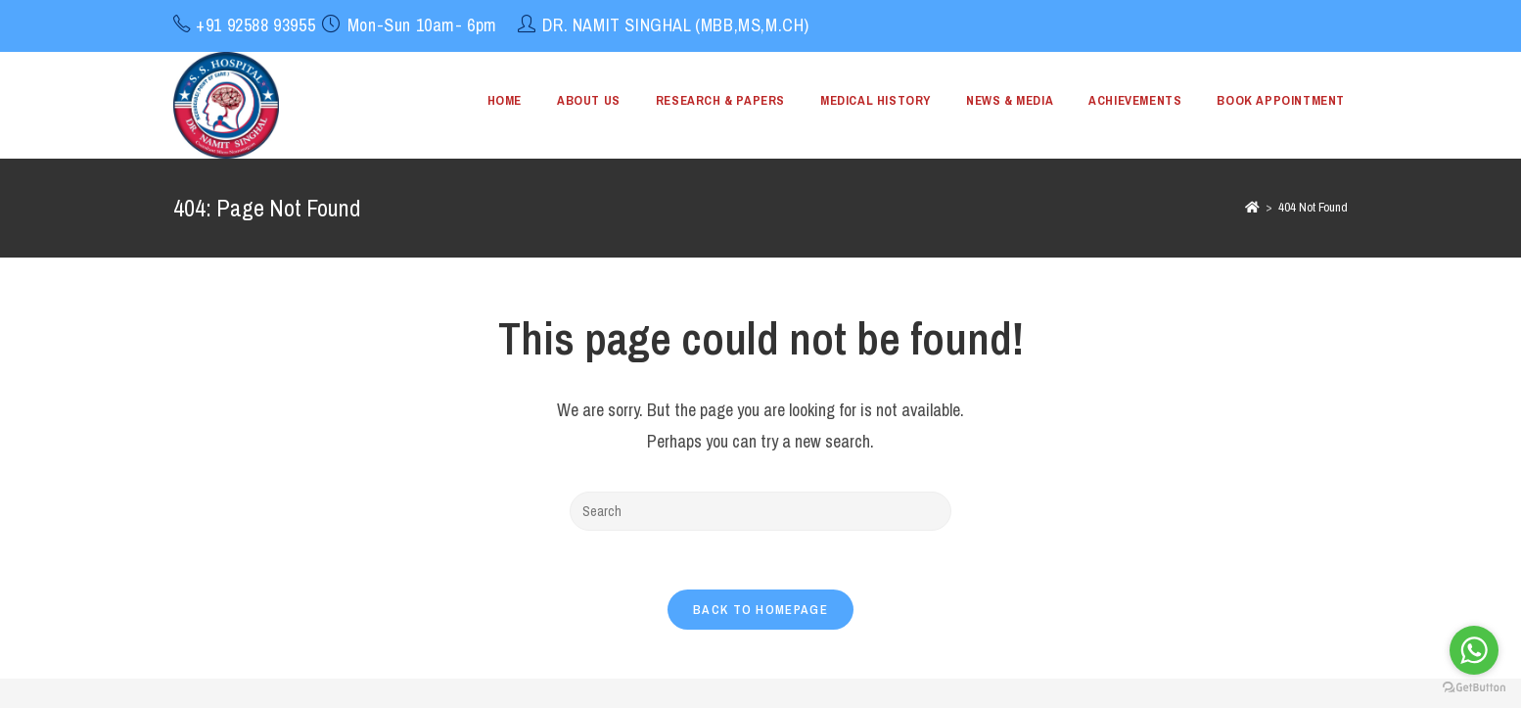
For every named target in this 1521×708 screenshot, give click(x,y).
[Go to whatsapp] (1474, 650)
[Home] (1252, 207)
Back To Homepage (760, 609)
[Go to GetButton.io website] (1474, 688)
